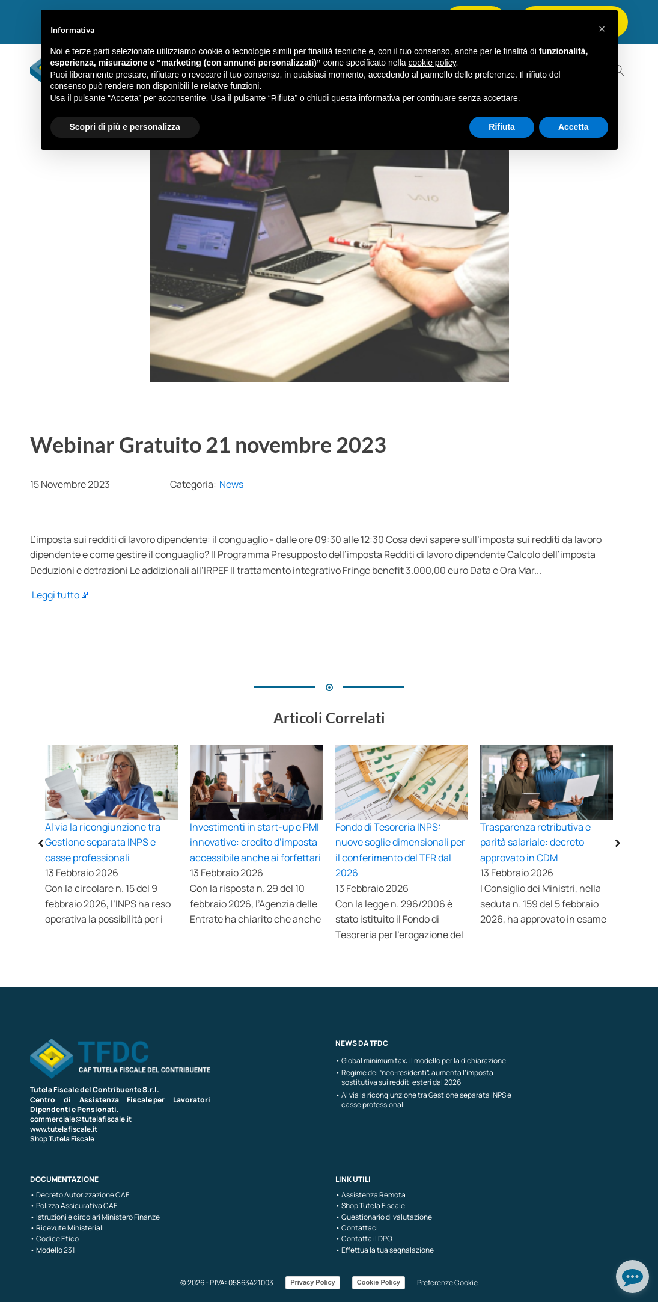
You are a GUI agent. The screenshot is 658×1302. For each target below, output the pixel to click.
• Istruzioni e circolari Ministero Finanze (95, 1217)
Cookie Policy (378, 1282)
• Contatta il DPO (363, 1239)
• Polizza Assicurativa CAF (73, 1206)
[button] (602, 28)
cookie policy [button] (431, 62)
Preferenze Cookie (447, 1282)
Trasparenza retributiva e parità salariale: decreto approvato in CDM (535, 842)
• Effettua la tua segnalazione (384, 1250)
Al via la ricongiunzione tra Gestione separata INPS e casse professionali (102, 842)
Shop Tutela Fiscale (62, 1139)
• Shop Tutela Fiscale (370, 1206)
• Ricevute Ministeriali (67, 1228)
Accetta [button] (573, 127)
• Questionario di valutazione (383, 1217)
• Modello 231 (52, 1250)
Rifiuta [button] (502, 127)
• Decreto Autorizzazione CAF (79, 1195)
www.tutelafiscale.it (63, 1129)
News (231, 484)
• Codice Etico (54, 1239)
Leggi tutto (55, 594)
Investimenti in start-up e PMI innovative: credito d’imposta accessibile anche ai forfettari (255, 842)
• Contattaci (356, 1228)
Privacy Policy (312, 1282)
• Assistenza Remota (370, 1195)
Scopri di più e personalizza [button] (125, 127)
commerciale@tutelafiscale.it (81, 1119)
